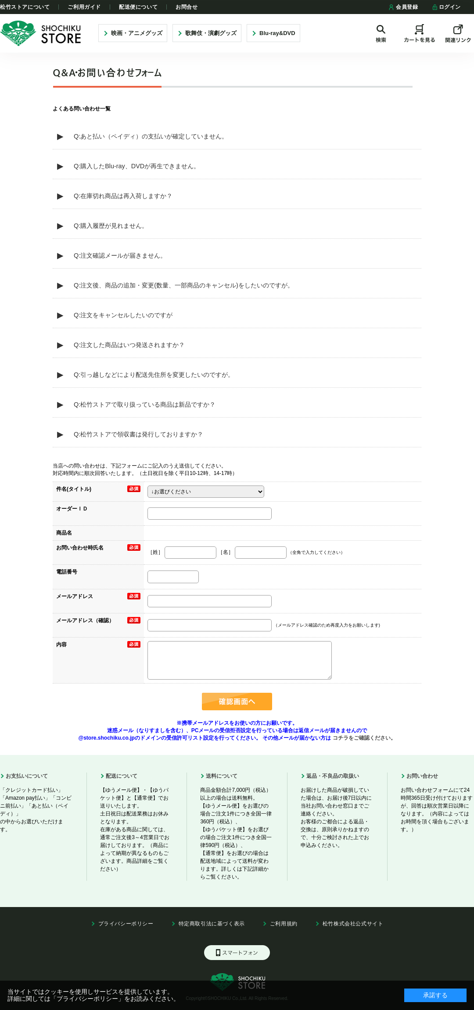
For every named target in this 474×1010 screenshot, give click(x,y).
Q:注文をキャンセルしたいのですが (123, 315)
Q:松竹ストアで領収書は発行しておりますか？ (138, 434)
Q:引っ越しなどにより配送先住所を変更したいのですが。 (154, 374)
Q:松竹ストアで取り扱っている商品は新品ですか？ (144, 404)
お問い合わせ (422, 776)
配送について (121, 776)
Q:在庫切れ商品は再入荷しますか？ (123, 195)
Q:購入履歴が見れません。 (111, 225)
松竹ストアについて (25, 7)
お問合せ (187, 7)
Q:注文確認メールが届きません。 (120, 255)
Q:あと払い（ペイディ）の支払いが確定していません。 (151, 136)
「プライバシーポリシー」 (87, 998)
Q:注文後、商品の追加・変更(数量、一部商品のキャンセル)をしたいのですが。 (184, 285)
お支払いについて (27, 776)
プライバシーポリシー (126, 924)
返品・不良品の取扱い (332, 776)
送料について (221, 776)
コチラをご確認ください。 (363, 738)
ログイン (446, 7)
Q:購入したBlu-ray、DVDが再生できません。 (137, 166)
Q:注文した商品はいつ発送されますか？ (129, 344)
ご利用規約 (284, 924)
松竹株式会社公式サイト (353, 924)
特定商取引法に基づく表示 (212, 924)
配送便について (138, 7)
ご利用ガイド (84, 7)
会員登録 (403, 7)
